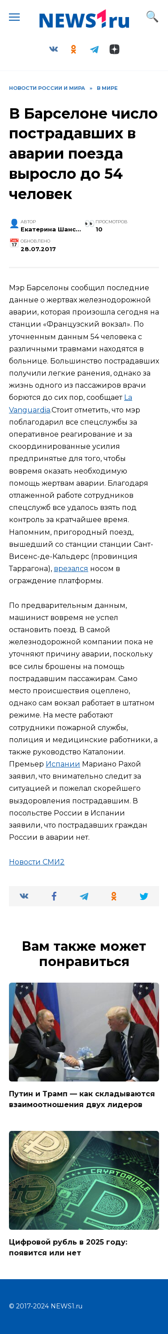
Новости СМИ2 (37, 862)
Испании (63, 764)
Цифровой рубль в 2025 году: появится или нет (68, 1247)
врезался (71, 568)
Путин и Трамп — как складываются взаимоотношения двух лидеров (82, 1099)
